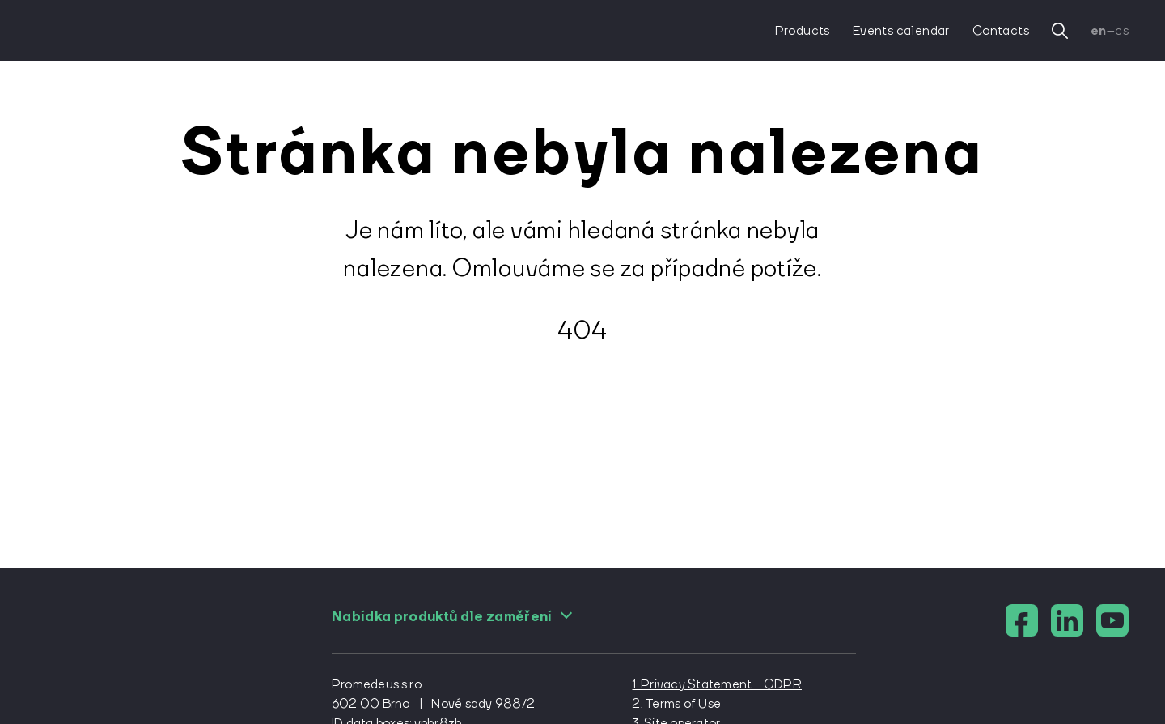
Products (802, 30)
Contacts (1000, 30)
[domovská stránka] (107, 30)
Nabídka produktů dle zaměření (452, 616)
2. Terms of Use (676, 703)
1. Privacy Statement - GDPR (716, 683)
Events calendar (901, 30)
